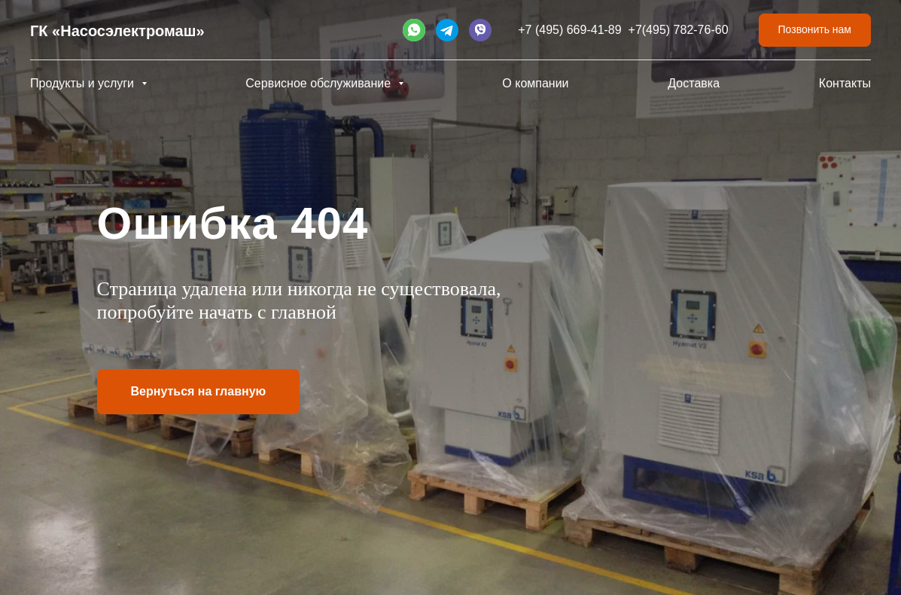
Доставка (694, 83)
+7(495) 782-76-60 (679, 29)
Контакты (845, 83)
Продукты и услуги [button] (84, 83)
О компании (535, 83)
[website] (414, 30)
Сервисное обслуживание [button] (319, 83)
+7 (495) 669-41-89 (569, 29)
